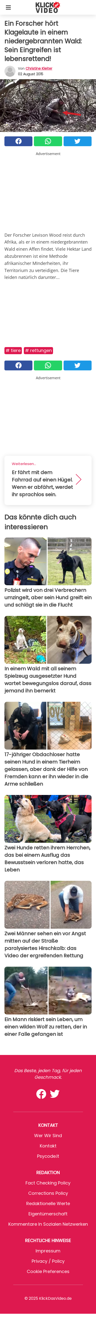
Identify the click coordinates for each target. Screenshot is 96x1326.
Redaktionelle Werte (48, 1203)
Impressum (48, 1251)
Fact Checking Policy (48, 1183)
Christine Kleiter (39, 68)
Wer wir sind (48, 1135)
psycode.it (48, 1156)
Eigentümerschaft (48, 1214)
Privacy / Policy (48, 1261)
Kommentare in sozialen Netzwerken (48, 1224)
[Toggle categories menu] (8, 7)
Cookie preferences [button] (48, 1271)
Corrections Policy (48, 1193)
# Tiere (13, 350)
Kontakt (48, 1146)
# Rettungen (38, 350)
